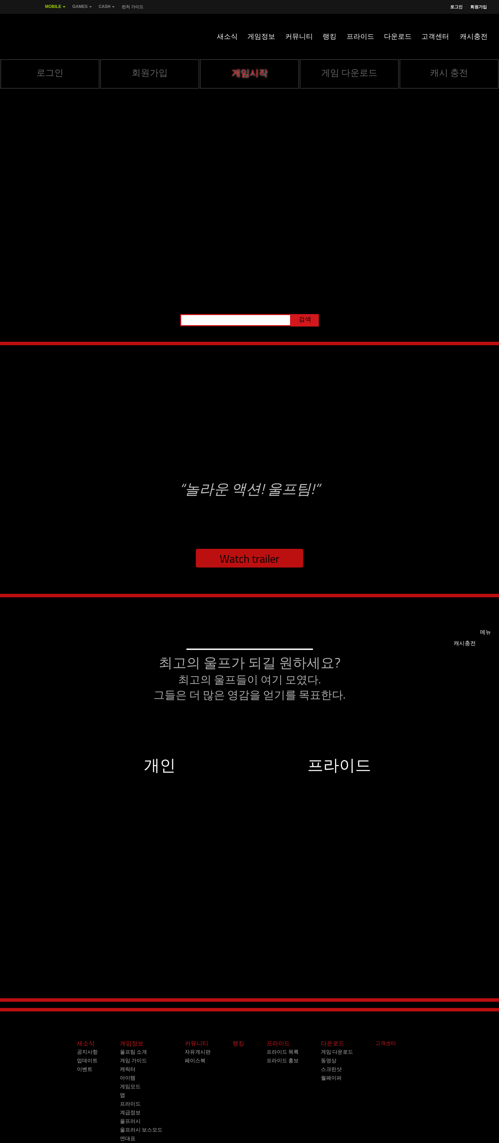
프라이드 (360, 36)
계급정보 (130, 1112)
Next (484, 1004)
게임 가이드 (133, 1060)
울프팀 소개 (133, 1052)
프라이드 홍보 (282, 1060)
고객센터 (435, 36)
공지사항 (87, 1052)
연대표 (127, 1138)
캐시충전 (474, 36)
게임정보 (261, 36)
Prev (15, 1004)
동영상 (328, 1060)
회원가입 (478, 7)
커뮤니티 (299, 36)
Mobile (55, 9)
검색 (305, 319)
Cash (107, 9)
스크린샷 (331, 1069)
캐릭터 (127, 1069)
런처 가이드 (132, 7)
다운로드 (398, 36)
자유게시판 (198, 1052)
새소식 (227, 36)
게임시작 (249, 73)
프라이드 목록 (282, 1052)
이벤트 (85, 1069)
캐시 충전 (449, 73)
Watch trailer (249, 558)
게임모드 (130, 1086)
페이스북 (195, 1060)
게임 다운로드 (349, 73)
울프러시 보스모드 (141, 1130)
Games (82, 9)
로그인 (456, 7)
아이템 (127, 1078)
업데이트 (87, 1060)
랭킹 (329, 36)
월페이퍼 (331, 1078)
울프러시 (130, 1121)
